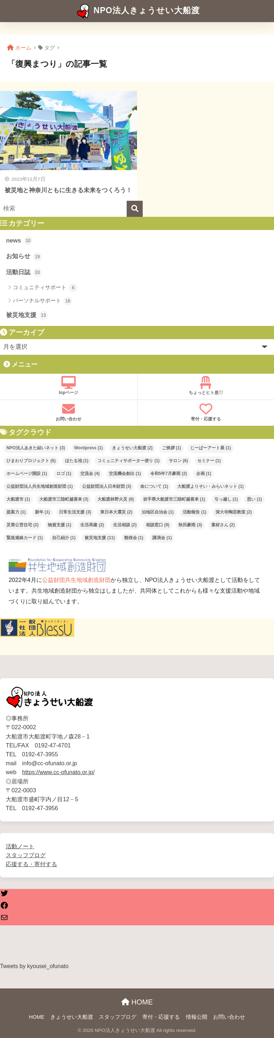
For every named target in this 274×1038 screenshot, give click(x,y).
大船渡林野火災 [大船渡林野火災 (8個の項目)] (115, 499)
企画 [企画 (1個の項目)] (203, 473)
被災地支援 (27, 315)
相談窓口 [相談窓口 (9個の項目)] (157, 524)
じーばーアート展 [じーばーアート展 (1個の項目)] (210, 447)
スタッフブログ (26, 855)
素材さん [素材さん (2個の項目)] (223, 524)
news (19, 240)
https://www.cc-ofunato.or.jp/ (58, 772)
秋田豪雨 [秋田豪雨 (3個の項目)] (190, 524)
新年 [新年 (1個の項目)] (42, 512)
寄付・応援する (206, 412)
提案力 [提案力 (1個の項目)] (16, 512)
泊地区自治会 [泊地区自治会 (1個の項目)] (158, 512)
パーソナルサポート (42, 301)
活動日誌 (24, 272)
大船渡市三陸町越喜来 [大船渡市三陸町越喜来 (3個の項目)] (63, 499)
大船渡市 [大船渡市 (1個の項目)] (18, 499)
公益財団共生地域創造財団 (76, 580)
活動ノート (20, 846)
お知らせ (24, 256)
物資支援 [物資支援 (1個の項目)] (59, 524)
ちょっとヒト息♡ (206, 385)
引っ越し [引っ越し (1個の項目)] (226, 499)
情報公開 (196, 1017)
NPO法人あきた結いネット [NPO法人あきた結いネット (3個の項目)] (35, 447)
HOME (137, 1002)
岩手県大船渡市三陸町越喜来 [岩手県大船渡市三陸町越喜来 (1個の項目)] (174, 499)
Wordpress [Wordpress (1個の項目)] (88, 447)
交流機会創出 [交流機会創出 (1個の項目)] (125, 473)
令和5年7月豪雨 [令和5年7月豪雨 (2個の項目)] (168, 473)
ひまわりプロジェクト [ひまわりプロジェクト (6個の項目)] (31, 460)
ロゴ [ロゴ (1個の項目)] (63, 473)
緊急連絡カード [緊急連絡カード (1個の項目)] (24, 537)
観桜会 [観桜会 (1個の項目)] (133, 537)
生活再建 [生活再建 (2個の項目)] (92, 524)
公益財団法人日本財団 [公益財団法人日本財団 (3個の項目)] (106, 486)
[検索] (135, 209)
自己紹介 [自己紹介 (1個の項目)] (64, 537)
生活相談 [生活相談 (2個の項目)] (125, 524)
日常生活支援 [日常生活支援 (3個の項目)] (75, 512)
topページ (68, 385)
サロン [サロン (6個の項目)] (178, 460)
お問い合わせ (68, 412)
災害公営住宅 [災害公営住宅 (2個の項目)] (22, 524)
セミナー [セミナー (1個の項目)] (209, 460)
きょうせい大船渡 (71, 1017)
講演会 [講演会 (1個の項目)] (162, 537)
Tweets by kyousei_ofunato (34, 966)
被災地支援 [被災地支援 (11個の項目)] (100, 537)
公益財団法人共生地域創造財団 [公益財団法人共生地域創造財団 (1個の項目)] (39, 486)
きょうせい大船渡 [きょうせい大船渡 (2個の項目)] (132, 447)
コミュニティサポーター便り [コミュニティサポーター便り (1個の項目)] (128, 460)
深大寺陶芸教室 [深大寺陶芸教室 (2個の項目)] (233, 512)
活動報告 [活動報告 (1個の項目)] (194, 512)
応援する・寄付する (31, 864)
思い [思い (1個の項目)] (254, 499)
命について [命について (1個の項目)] (154, 486)
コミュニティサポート (45, 287)
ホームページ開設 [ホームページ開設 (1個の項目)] (26, 473)
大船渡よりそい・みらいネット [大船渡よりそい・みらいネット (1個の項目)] (210, 486)
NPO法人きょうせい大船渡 (138, 11)
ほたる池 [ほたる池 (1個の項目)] (76, 460)
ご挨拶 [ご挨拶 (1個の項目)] (171, 447)
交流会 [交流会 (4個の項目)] (90, 473)
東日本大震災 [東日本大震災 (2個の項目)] (116, 512)
